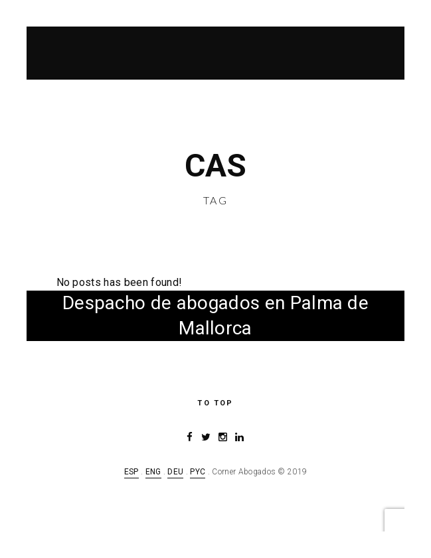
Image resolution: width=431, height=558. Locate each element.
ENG (153, 471)
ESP (131, 471)
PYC (197, 471)
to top (215, 403)
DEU (175, 471)
